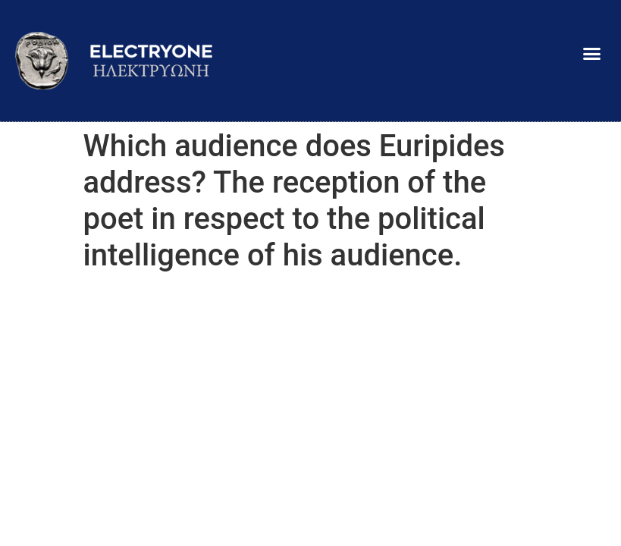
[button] (591, 53)
